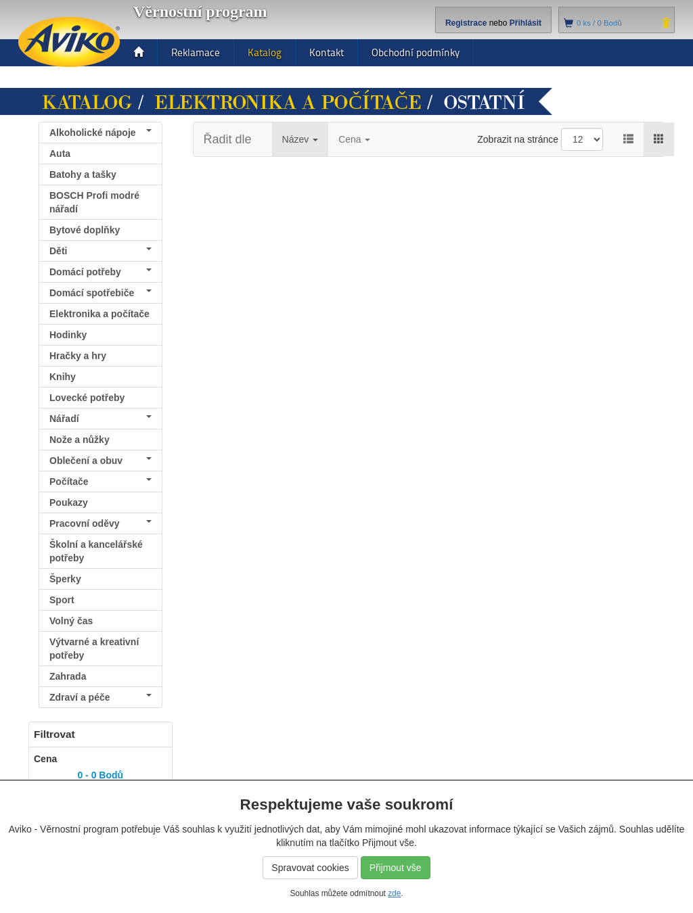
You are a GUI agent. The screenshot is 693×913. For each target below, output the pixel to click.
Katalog (265, 52)
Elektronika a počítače (288, 103)
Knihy (62, 376)
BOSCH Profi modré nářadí (94, 202)
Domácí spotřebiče (100, 292)
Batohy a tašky (82, 174)
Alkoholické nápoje (100, 132)
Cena (354, 139)
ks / (599, 23)
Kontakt (326, 52)
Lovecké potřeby (87, 397)
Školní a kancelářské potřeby (96, 551)
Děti (100, 250)
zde (394, 893)
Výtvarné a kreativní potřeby (94, 648)
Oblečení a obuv (100, 460)
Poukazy (68, 502)
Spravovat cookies (310, 867)
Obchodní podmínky (416, 52)
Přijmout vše (396, 867)
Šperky (65, 578)
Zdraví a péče (100, 697)
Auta (59, 153)
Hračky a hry (77, 355)
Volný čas (71, 620)
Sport (61, 599)
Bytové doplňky (84, 230)
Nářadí (100, 418)
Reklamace (195, 52)
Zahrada (67, 676)
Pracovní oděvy (100, 523)
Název (300, 139)
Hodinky (68, 334)
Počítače (100, 481)
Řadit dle (228, 139)
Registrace (466, 23)
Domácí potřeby (100, 271)
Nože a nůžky (79, 439)
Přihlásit (525, 23)
